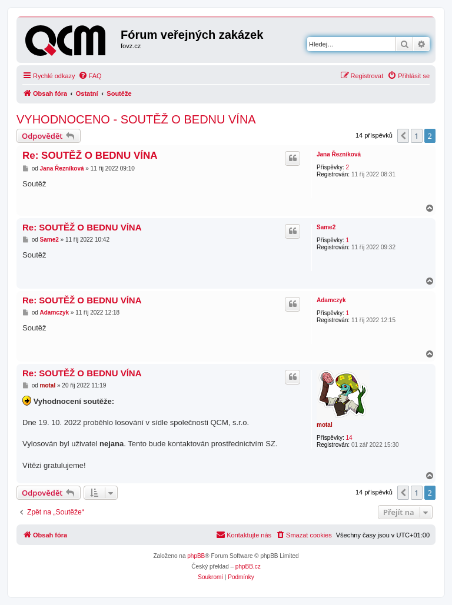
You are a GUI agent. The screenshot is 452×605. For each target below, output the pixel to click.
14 (348, 437)
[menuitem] (90, 76)
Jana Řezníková (339, 154)
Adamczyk (331, 300)
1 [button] (416, 136)
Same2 (326, 227)
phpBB (196, 556)
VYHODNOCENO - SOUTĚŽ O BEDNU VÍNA (136, 119)
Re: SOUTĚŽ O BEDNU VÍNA (90, 155)
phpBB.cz (248, 566)
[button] (403, 136)
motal (325, 425)
